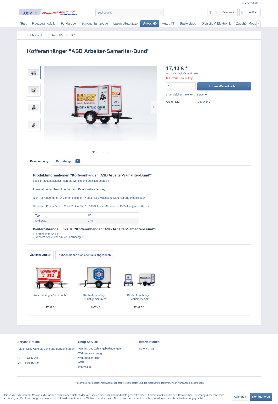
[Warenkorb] (250, 12)
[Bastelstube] (188, 23)
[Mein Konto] (226, 12)
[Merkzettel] (210, 12)
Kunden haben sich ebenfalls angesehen (84, 255)
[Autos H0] (149, 23)
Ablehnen (240, 396)
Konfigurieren (261, 396)
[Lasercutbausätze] (125, 23)
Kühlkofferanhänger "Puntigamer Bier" (95, 297)
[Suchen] (161, 12)
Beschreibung (39, 161)
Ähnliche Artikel (40, 255)
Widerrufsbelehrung (90, 353)
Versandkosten (130, 383)
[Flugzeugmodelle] (43, 23)
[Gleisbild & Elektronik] (216, 23)
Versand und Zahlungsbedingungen (99, 348)
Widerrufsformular (89, 357)
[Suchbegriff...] (129, 12)
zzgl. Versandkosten (188, 73)
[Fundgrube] (68, 23)
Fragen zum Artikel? (46, 233)
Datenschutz (146, 348)
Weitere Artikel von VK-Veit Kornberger (58, 237)
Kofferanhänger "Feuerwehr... (51, 295)
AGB (81, 362)
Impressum (85, 366)
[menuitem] (129, 12)
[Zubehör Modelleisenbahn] (254, 23)
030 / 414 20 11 (30, 358)
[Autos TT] (168, 23)
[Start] (23, 23)
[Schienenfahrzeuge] (95, 23)
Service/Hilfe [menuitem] (250, 3)
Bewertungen (68, 161)
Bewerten (201, 94)
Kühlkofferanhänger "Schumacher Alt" (139, 297)
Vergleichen (174, 94)
